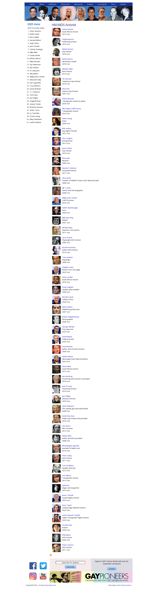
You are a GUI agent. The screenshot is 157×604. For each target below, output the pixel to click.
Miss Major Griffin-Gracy (71, 126)
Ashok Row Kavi (68, 433)
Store (113, 21)
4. (28, 57)
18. (28, 100)
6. (28, 63)
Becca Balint (34, 54)
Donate (90, 21)
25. (28, 121)
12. (28, 82)
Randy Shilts (66, 453)
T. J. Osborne (35, 109)
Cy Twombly (34, 130)
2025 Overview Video (35, 45)
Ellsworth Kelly (35, 97)
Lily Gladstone (35, 82)
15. (28, 91)
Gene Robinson (68, 423)
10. (28, 76)
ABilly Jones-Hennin (69, 215)
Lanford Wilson (35, 139)
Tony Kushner (67, 274)
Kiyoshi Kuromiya (68, 265)
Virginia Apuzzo (68, 56)
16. (28, 94)
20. (28, 106)
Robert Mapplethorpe (70, 334)
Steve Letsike (67, 294)
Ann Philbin (66, 413)
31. (28, 139)
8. (28, 70)
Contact (123, 21)
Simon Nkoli (66, 384)
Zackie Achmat (67, 46)
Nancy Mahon (67, 324)
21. (28, 109)
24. (28, 118)
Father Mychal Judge (70, 225)
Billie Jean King (67, 235)
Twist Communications (124, 603)
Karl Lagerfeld (35, 100)
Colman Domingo (36, 66)
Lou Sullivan (66, 493)
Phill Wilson (66, 552)
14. (28, 88)
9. (28, 73)
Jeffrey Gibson (35, 76)
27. (28, 127)
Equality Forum (51, 603)
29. (28, 133)
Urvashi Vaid (67, 542)
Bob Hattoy (66, 146)
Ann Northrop (67, 393)
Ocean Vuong (35, 133)
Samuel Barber (35, 57)
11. (28, 79)
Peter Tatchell (67, 512)
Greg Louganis (67, 304)
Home (32, 21)
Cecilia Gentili (35, 73)
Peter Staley (67, 473)
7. (28, 66)
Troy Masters (35, 103)
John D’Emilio (35, 63)
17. (28, 97)
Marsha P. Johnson (69, 185)
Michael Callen (67, 86)
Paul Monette (67, 364)
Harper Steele (35, 121)
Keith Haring (67, 136)
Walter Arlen (34, 51)
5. (28, 60)
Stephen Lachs (67, 284)
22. (28, 112)
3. (28, 54)
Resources (78, 21)
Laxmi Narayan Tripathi (71, 532)
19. (28, 103)
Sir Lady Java (34, 88)
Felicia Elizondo (68, 116)
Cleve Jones (66, 195)
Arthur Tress (35, 127)
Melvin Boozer (67, 66)
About (41, 21)
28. (28, 130)
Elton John (66, 175)
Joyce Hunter (67, 165)
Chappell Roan (35, 118)
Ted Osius (34, 112)
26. (28, 124)
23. (28, 115)
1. (28, 48)
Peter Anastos (35, 48)
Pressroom (65, 21)
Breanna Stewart (36, 124)
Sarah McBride (35, 106)
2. (28, 51)
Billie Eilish (33, 70)
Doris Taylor (67, 522)
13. (28, 85)
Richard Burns (67, 76)
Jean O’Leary (67, 403)
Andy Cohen (34, 60)
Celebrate (52, 21)
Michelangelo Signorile (70, 463)
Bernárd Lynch (67, 314)
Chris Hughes (67, 155)
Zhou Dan (65, 106)
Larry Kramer (67, 255)
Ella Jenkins (34, 91)
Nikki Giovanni (35, 79)
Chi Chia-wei (66, 96)
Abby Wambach (36, 136)
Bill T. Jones (66, 205)
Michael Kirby (67, 245)
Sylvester (65, 503)
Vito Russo (66, 443)
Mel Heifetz (34, 85)
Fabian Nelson (67, 374)
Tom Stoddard (67, 483)
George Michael (68, 344)
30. (28, 136)
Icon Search (102, 21)
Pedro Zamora (67, 562)
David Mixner (67, 354)
